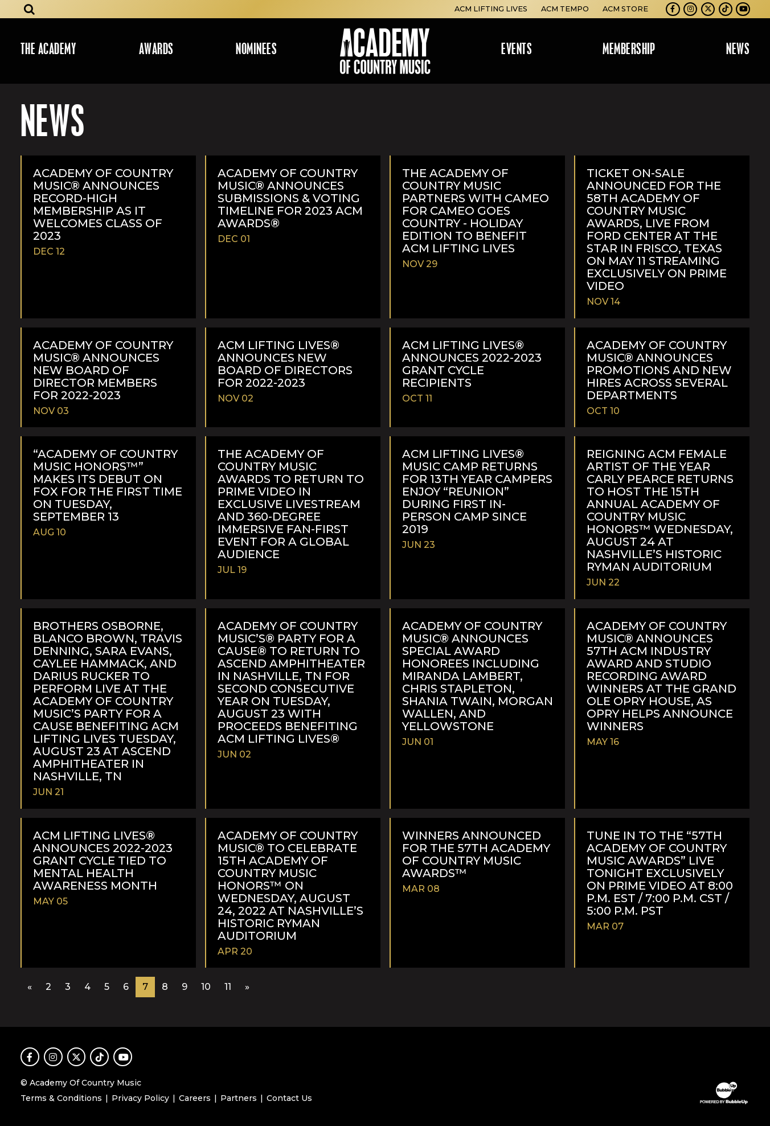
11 (227, 986)
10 (206, 986)
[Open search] (30, 9)
